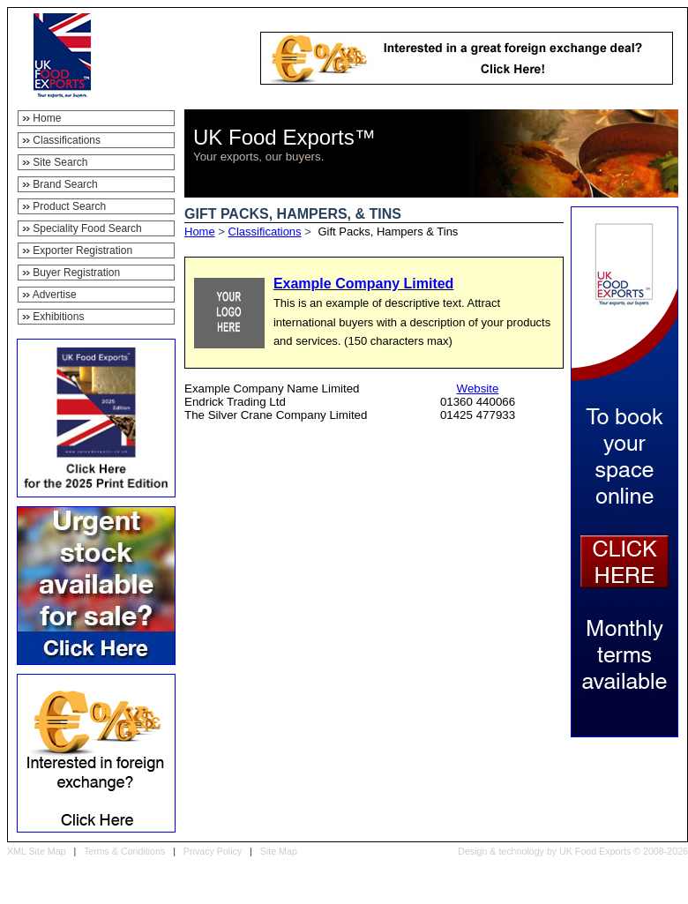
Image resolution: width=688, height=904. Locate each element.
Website (478, 388)
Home (199, 231)
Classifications (265, 231)
